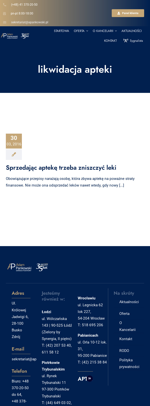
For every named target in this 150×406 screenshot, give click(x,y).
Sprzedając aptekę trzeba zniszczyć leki (61, 167)
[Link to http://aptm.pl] (90, 378)
